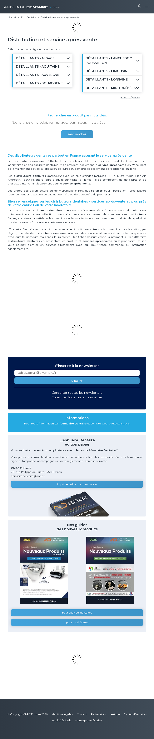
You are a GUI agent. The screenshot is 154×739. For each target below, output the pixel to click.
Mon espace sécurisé (88, 720)
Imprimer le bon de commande (77, 484)
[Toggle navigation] (146, 6)
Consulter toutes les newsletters (77, 392)
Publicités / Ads (61, 720)
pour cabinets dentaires (77, 612)
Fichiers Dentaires (135, 714)
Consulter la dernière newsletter (77, 397)
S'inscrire (77, 380)
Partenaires (98, 714)
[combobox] (77, 122)
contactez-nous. (119, 423)
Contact (82, 714)
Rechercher (77, 134)
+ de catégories (130, 97)
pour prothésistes (77, 622)
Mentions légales (62, 714)
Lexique (115, 714)
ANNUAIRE (32, 5)
